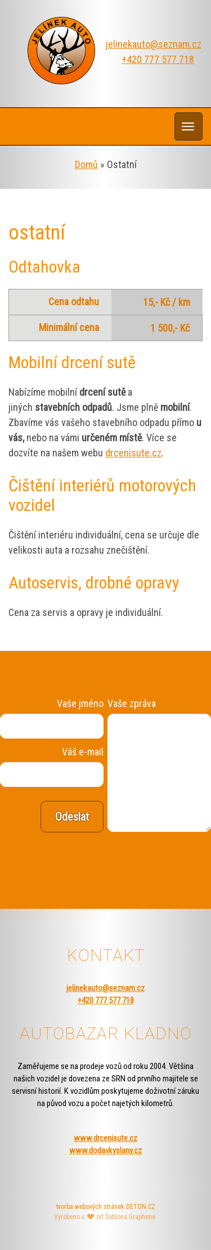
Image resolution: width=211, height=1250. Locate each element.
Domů (86, 164)
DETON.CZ (140, 1207)
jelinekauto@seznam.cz (153, 44)
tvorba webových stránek (90, 1207)
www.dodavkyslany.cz (105, 1150)
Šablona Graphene (130, 1217)
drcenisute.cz (133, 453)
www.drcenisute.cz (105, 1138)
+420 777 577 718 (158, 59)
